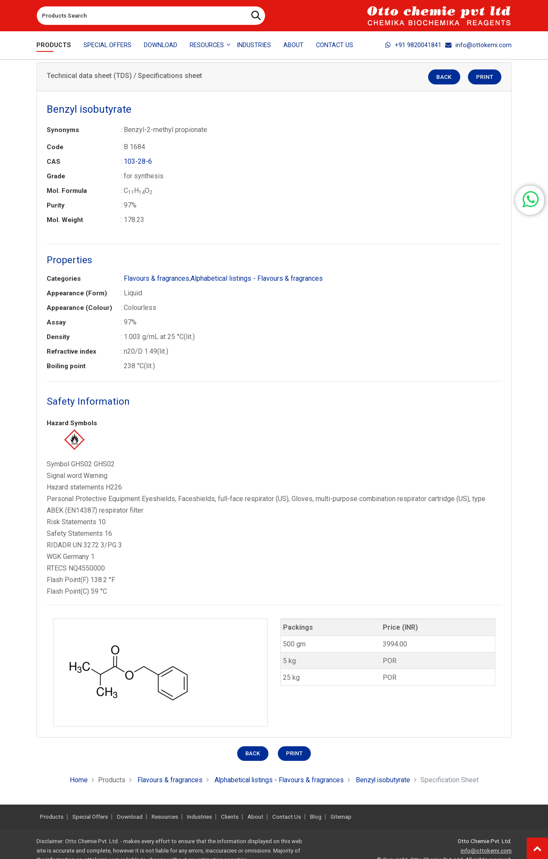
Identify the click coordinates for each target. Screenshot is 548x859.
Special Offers (107, 45)
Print (485, 77)
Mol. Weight (65, 220)
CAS (53, 161)
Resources (165, 817)
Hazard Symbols (72, 423)
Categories (64, 278)
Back (446, 77)
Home (76, 780)
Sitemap (341, 817)
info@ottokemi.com (478, 45)
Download (160, 45)
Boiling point (66, 366)
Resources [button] (207, 45)
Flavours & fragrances (156, 278)
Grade (56, 176)
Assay (56, 322)
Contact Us (334, 45)
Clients (229, 817)
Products (53, 45)
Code (55, 147)
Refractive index (71, 351)
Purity (56, 205)
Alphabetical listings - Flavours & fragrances (257, 278)
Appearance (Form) (77, 293)
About (293, 45)
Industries (254, 45)
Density (58, 337)
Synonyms (63, 130)
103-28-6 (138, 161)
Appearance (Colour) (79, 308)
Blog (316, 817)
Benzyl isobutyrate (385, 780)
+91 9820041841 (413, 45)
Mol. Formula (67, 191)
